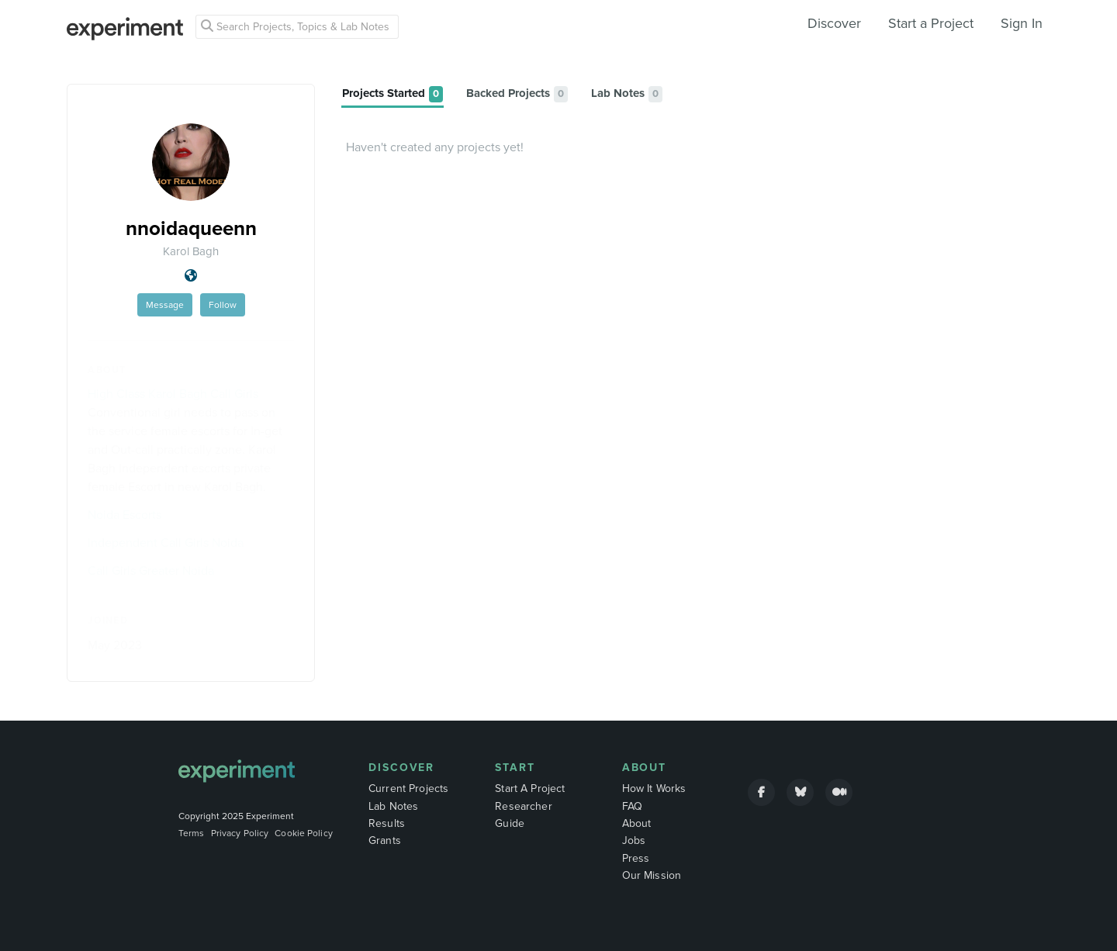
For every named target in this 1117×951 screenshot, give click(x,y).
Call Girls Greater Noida (151, 571)
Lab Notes (393, 806)
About (644, 767)
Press (636, 858)
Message (165, 304)
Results (386, 823)
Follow (223, 304)
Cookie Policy (304, 833)
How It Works (654, 788)
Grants (384, 840)
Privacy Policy (240, 833)
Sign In (1022, 23)
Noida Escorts (124, 515)
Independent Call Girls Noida (166, 543)
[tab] (392, 94)
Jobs (634, 840)
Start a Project (930, 23)
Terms (191, 833)
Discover (834, 23)
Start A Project (530, 788)
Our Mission (652, 875)
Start (515, 767)
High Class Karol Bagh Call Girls (173, 394)
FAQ (632, 806)
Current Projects (408, 788)
